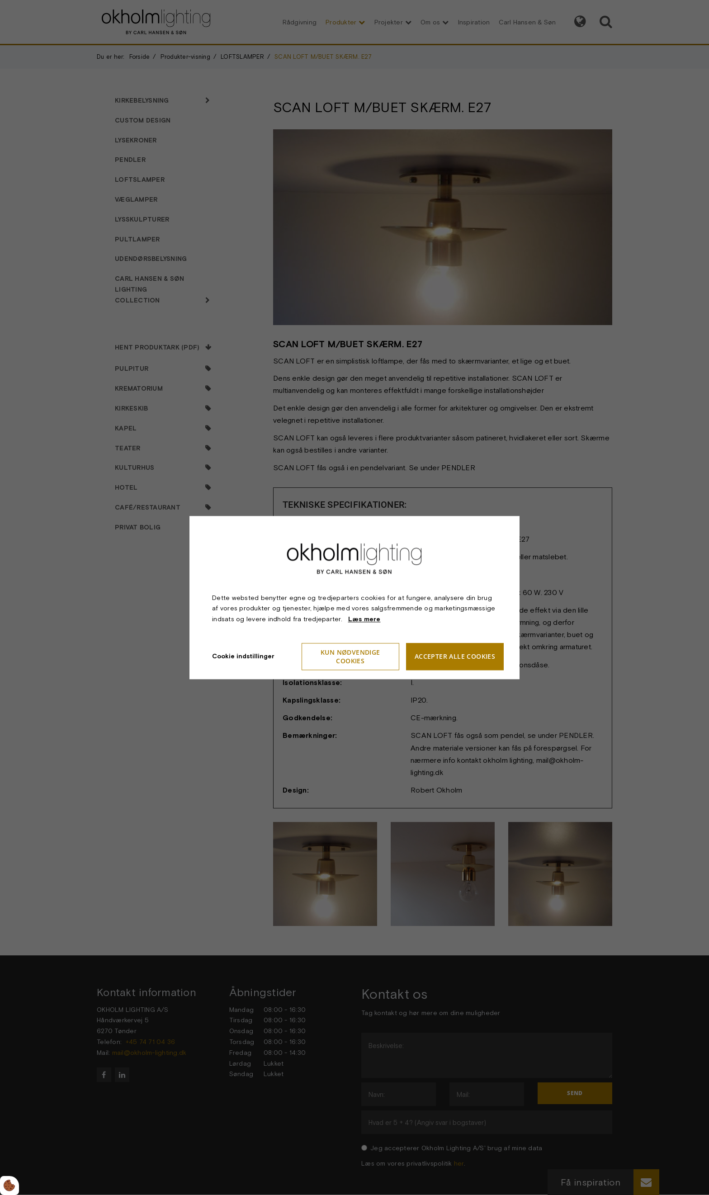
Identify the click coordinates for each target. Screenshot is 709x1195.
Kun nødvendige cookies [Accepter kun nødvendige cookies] (350, 656)
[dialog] (354, 597)
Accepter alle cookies (455, 656)
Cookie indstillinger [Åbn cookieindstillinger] (243, 656)
